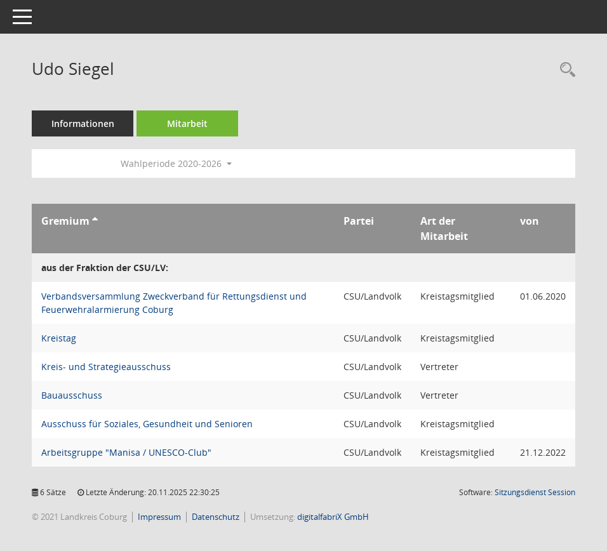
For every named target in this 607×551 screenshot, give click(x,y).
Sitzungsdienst (535, 492)
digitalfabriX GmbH (333, 516)
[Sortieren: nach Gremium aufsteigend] (95, 221)
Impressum (159, 516)
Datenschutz (215, 516)
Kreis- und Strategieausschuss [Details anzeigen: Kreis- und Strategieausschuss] (106, 367)
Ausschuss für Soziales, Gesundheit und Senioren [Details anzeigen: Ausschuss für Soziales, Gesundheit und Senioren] (147, 424)
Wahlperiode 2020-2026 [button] (176, 163)
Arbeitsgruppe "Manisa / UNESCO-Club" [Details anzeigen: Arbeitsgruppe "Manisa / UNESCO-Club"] (126, 452)
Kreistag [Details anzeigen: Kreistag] (58, 338)
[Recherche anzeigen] (564, 70)
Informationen (82, 123)
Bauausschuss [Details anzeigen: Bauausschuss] (71, 395)
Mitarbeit (187, 123)
